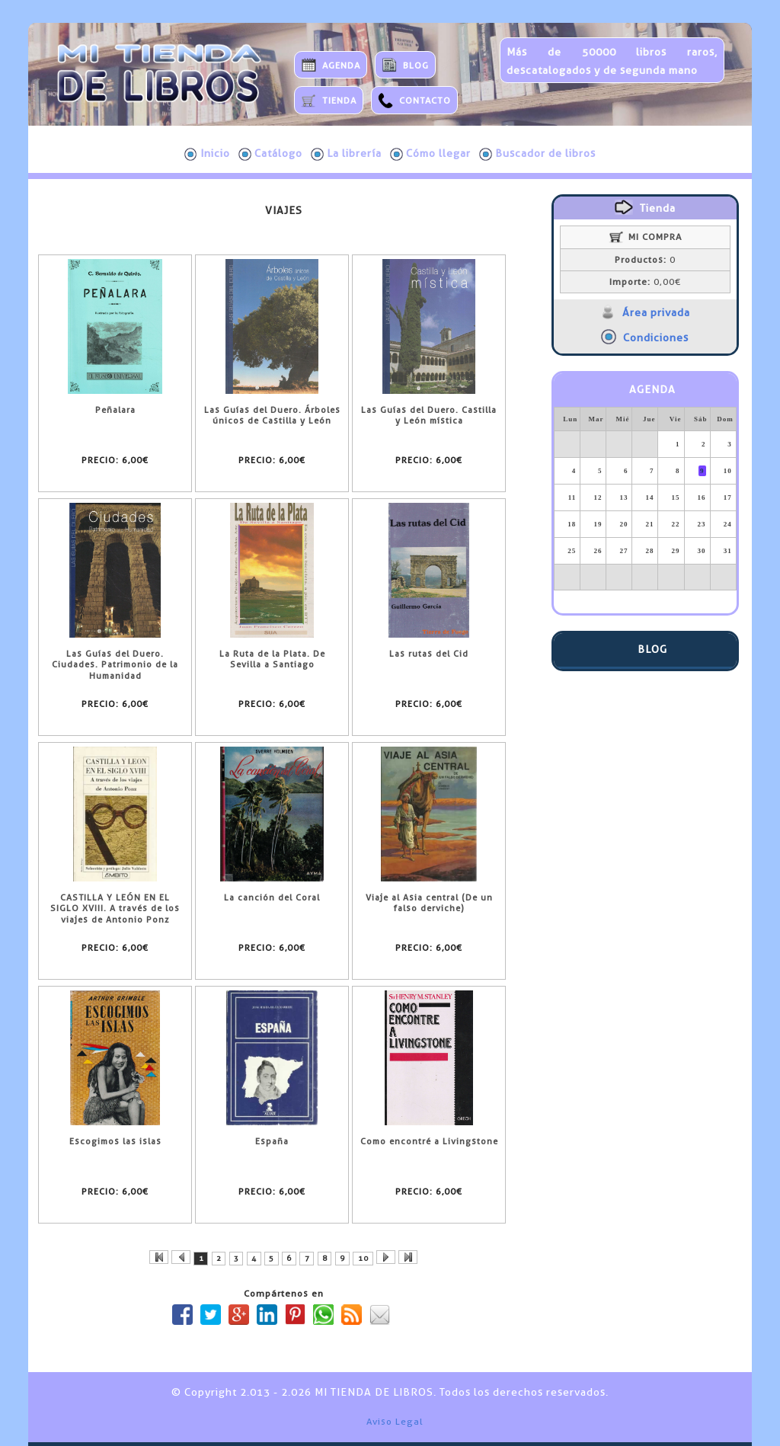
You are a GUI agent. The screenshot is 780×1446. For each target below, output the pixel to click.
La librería (346, 154)
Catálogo (270, 154)
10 (363, 1258)
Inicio (207, 154)
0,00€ (645, 282)
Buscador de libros (537, 154)
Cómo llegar (430, 154)
